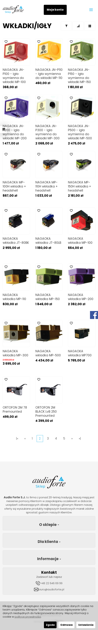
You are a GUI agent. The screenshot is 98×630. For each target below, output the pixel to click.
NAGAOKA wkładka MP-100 (80, 240)
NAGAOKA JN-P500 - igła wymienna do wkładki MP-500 (80, 132)
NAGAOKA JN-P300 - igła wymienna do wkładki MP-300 (47, 132)
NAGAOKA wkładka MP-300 (15, 353)
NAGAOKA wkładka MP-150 (47, 297)
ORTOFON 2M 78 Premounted (15, 409)
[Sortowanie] (78, 26)
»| (80, 438)
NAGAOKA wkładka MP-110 (14, 297)
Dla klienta (49, 541)
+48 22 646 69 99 (51, 583)
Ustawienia (85, 625)
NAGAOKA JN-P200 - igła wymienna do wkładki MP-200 (15, 132)
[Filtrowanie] (66, 26)
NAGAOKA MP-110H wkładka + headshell (46, 186)
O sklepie (49, 524)
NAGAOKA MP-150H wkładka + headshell (79, 186)
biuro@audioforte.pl (51, 589)
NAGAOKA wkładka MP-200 (80, 297)
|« (17, 438)
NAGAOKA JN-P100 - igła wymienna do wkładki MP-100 (14, 76)
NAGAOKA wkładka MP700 (80, 353)
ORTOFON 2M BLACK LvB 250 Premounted (46, 411)
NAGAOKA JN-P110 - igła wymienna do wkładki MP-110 (49, 74)
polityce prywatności (28, 616)
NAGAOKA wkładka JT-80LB (48, 240)
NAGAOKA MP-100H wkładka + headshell (14, 186)
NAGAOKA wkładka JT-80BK (16, 240)
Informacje (49, 558)
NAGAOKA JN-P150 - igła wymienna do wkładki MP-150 (79, 76)
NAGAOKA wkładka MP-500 (48, 353)
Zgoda (50, 625)
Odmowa (66, 625)
